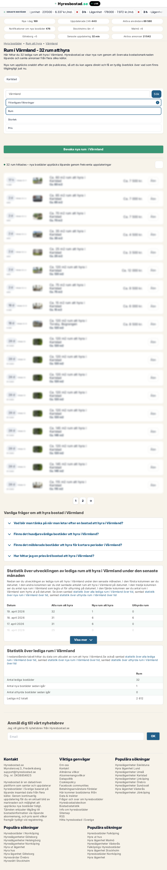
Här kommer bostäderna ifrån (77, 792)
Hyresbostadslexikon (72, 802)
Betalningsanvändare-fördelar (78, 788)
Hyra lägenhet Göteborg (19, 853)
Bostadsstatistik (69, 806)
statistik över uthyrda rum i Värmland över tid (88, 595)
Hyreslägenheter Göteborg (20, 836)
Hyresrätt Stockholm (17, 860)
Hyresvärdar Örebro (16, 857)
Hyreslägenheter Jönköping (132, 792)
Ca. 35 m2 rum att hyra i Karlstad (67, 232)
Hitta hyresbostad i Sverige (76, 819)
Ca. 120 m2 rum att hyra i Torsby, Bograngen (68, 322)
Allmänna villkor (69, 771)
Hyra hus (9, 850)
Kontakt (64, 768)
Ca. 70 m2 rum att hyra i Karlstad (67, 214)
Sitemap (64, 812)
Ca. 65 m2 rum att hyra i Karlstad (67, 197)
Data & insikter (68, 795)
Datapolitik (66, 778)
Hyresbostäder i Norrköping (21, 833)
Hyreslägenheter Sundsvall (132, 785)
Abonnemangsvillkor (72, 775)
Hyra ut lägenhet (14, 847)
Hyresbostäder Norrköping (104, 853)
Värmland (52, 43)
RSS (62, 816)
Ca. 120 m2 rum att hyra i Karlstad (68, 268)
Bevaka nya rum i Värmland (83, 149)
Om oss (64, 765)
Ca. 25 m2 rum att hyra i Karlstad (67, 250)
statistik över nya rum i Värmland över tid (74, 660)
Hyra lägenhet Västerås (130, 788)
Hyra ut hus (94, 836)
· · (52, 12)
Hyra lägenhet (96, 857)
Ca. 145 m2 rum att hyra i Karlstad (68, 429)
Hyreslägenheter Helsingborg (22, 840)
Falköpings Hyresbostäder (104, 847)
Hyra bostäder (13, 43)
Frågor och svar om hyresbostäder (81, 799)
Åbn (153, 181)
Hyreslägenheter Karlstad (131, 775)
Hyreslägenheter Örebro (130, 782)
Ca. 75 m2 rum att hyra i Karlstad (67, 286)
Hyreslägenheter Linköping (132, 778)
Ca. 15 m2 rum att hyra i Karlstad (67, 304)
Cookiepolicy (67, 782)
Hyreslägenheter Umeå (129, 771)
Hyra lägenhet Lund (127, 768)
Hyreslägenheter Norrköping (22, 843)
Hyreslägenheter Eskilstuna (132, 765)
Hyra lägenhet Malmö (100, 840)
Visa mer (80, 640)
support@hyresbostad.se (20, 771)
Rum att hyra (34, 43)
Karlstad (12, 79)
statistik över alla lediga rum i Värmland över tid (103, 591)
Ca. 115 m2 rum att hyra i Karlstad (68, 483)
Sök (156, 94)
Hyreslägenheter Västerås (103, 843)
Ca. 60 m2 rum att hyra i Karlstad (67, 179)
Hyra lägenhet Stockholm (103, 850)
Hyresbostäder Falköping (103, 833)
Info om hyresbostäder (73, 809)
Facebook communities (73, 785)
